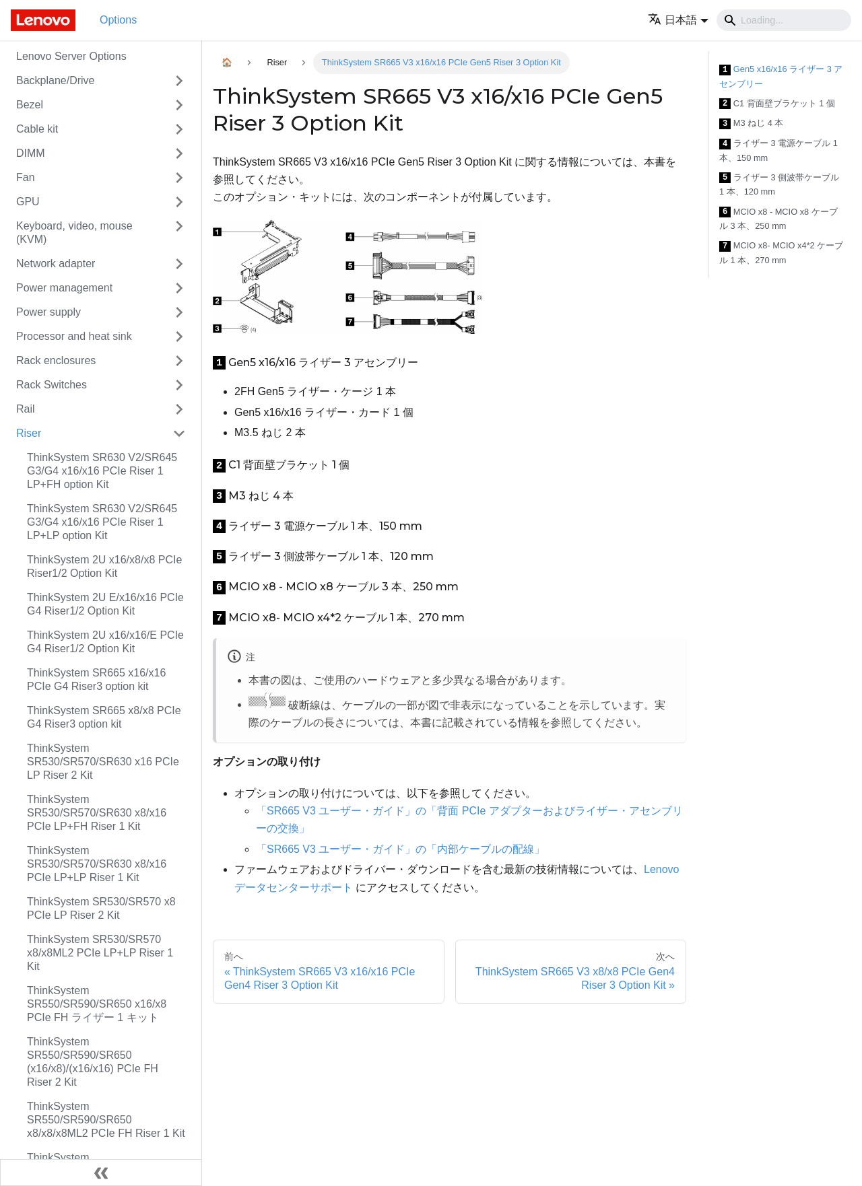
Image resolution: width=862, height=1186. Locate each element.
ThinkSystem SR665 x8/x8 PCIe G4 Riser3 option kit (104, 717)
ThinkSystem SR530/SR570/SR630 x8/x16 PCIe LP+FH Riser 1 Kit (96, 813)
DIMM (30, 153)
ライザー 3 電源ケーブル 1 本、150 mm (778, 150)
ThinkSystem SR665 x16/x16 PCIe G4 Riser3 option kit (96, 679)
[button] (678, 20)
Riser (28, 433)
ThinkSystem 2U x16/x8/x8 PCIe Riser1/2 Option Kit (104, 566)
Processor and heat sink (74, 336)
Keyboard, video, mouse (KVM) (74, 232)
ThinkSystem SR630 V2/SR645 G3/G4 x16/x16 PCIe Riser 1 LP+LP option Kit (102, 522)
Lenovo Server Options (71, 56)
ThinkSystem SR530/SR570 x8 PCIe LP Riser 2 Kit (101, 908)
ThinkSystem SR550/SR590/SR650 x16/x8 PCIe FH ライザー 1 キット (96, 1004)
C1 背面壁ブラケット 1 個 (777, 104)
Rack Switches (51, 384)
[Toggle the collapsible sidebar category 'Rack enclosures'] (179, 361)
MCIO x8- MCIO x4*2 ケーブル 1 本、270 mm (781, 252)
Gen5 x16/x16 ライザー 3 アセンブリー (780, 76)
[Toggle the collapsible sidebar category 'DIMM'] (179, 153)
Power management (64, 287)
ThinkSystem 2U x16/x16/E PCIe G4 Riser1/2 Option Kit (105, 641)
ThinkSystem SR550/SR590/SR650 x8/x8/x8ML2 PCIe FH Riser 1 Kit (106, 1120)
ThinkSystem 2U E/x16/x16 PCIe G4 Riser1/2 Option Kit (105, 604)
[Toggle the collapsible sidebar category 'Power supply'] (179, 312)
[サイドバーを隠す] (101, 1172)
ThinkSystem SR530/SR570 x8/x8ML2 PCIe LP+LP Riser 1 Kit (100, 953)
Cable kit (37, 129)
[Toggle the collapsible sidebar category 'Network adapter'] (179, 264)
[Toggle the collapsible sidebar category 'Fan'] (179, 177)
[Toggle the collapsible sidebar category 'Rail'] (179, 409)
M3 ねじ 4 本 (751, 123)
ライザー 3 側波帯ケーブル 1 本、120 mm (779, 184)
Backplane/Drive (55, 80)
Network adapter (55, 263)
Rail (25, 409)
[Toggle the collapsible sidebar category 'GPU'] (179, 202)
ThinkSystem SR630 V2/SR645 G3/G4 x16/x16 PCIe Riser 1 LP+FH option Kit (102, 471)
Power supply (48, 312)
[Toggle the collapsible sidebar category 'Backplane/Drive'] (179, 81)
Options (118, 20)
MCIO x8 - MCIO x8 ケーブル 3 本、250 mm (778, 219)
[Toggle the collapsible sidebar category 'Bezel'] (179, 105)
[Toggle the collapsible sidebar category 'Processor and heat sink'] (179, 336)
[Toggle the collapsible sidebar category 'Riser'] (179, 433)
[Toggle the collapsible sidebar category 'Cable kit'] (179, 129)
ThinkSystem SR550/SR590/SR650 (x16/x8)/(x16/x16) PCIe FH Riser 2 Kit (92, 1062)
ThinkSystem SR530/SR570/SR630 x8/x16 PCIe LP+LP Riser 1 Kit (96, 864)
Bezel (29, 104)
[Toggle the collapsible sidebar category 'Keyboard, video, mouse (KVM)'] (179, 232)
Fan (25, 177)
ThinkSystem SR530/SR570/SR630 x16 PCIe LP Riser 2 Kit (103, 761)
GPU (28, 201)
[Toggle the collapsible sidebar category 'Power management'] (179, 288)
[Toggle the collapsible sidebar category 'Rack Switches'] (179, 385)
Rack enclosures (56, 360)
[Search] (784, 20)
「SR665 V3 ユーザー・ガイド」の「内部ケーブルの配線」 (400, 849)
